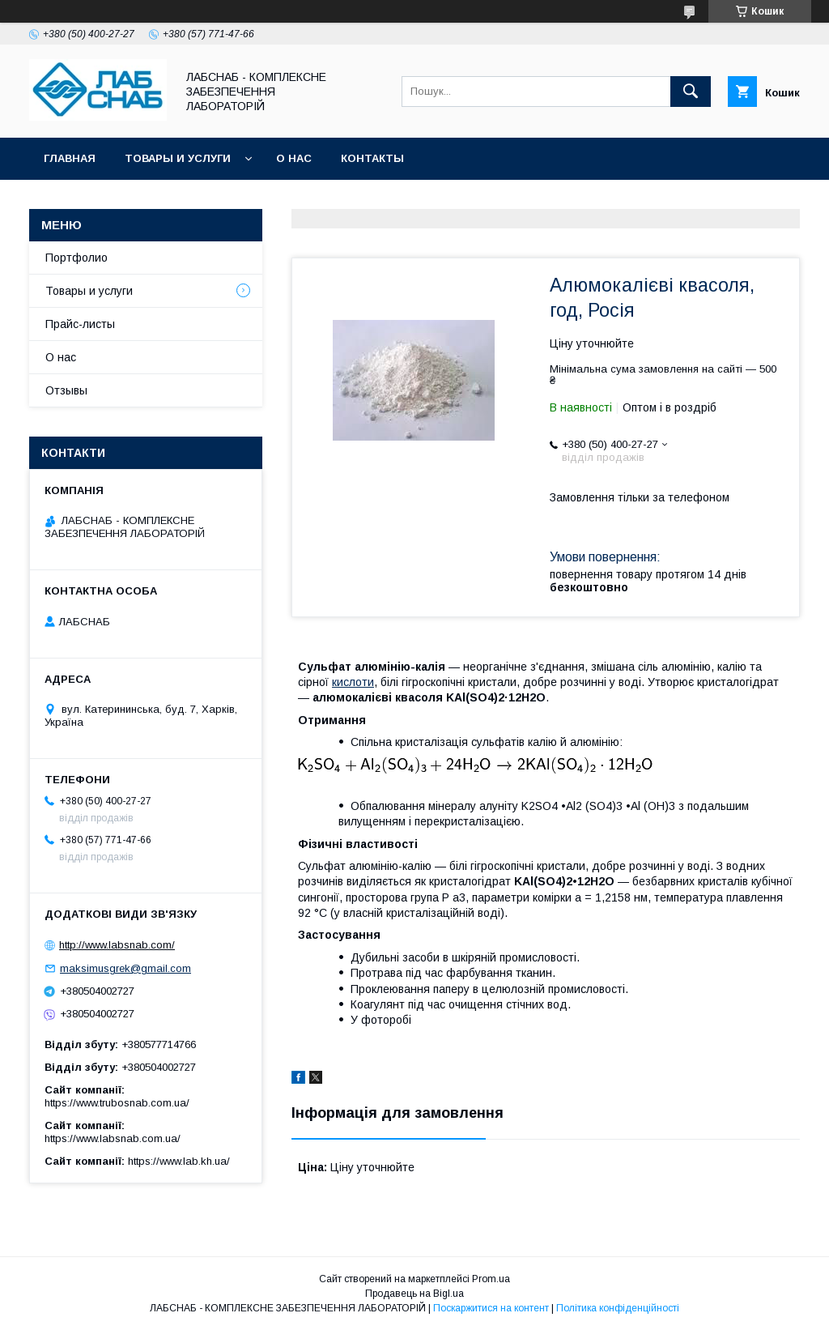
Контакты (372, 158)
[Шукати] (690, 91)
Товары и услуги (178, 158)
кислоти (353, 682)
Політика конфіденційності (617, 1308)
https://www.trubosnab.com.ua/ (117, 1103)
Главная (70, 158)
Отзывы (66, 390)
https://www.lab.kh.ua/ (179, 1161)
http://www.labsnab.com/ (117, 945)
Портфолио (76, 257)
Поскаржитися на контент (491, 1308)
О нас (294, 158)
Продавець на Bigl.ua (414, 1293)
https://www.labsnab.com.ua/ (113, 1138)
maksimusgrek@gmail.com (125, 968)
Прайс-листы (80, 324)
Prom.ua (491, 1279)
